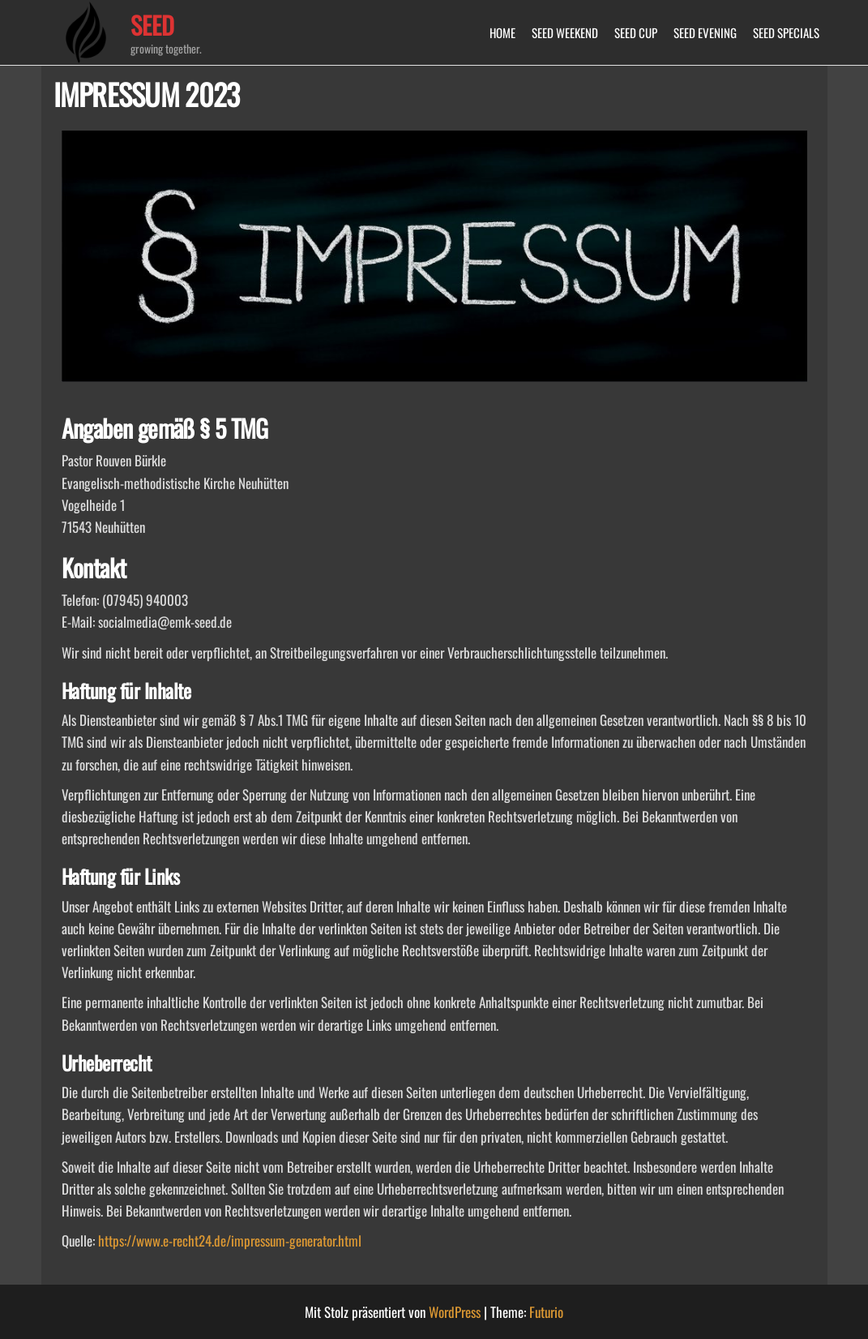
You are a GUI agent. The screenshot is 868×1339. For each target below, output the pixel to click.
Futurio (546, 1312)
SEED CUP (635, 32)
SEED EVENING (705, 32)
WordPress (455, 1312)
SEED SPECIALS (786, 32)
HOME (502, 32)
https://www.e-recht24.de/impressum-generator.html (229, 1240)
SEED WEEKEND (565, 32)
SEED (152, 24)
